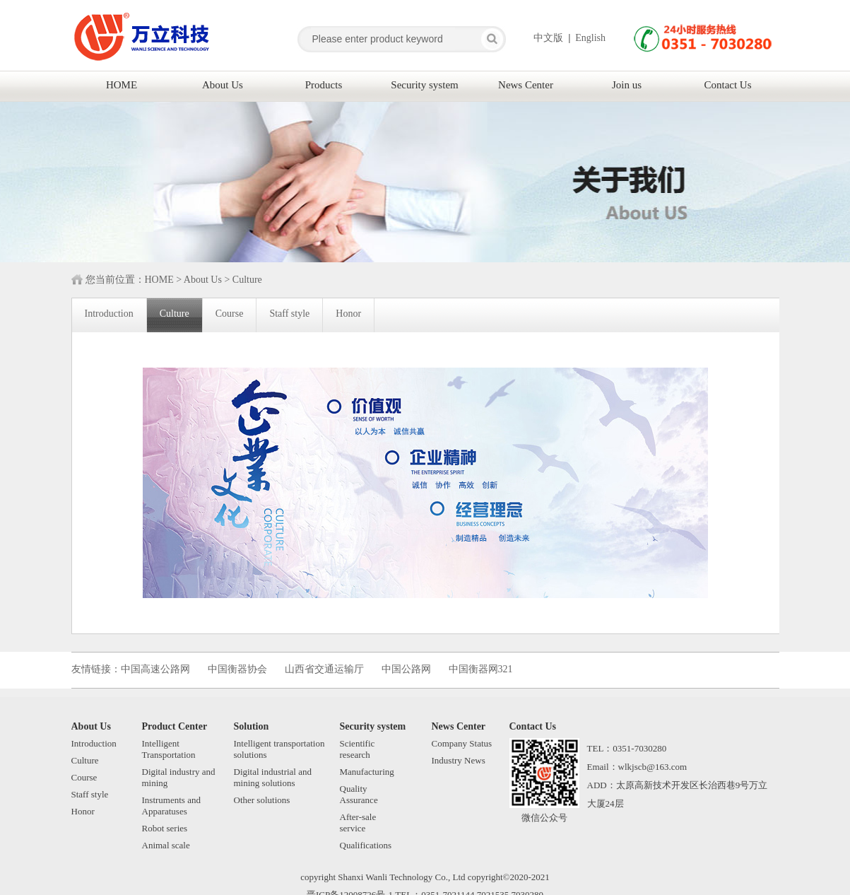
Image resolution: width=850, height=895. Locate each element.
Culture (247, 279)
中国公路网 (406, 669)
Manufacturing (367, 771)
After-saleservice (358, 822)
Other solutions (262, 800)
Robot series (165, 828)
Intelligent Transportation (169, 749)
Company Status (462, 743)
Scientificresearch (357, 749)
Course (84, 777)
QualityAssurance (359, 794)
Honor (83, 811)
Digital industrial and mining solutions (273, 777)
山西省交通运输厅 (324, 669)
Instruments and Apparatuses (171, 806)
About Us (203, 279)
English (590, 38)
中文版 (548, 38)
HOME (159, 279)
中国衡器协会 (237, 669)
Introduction (94, 743)
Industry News (458, 760)
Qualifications (366, 845)
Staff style (90, 794)
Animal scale (166, 845)
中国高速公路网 (155, 669)
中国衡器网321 (481, 669)
